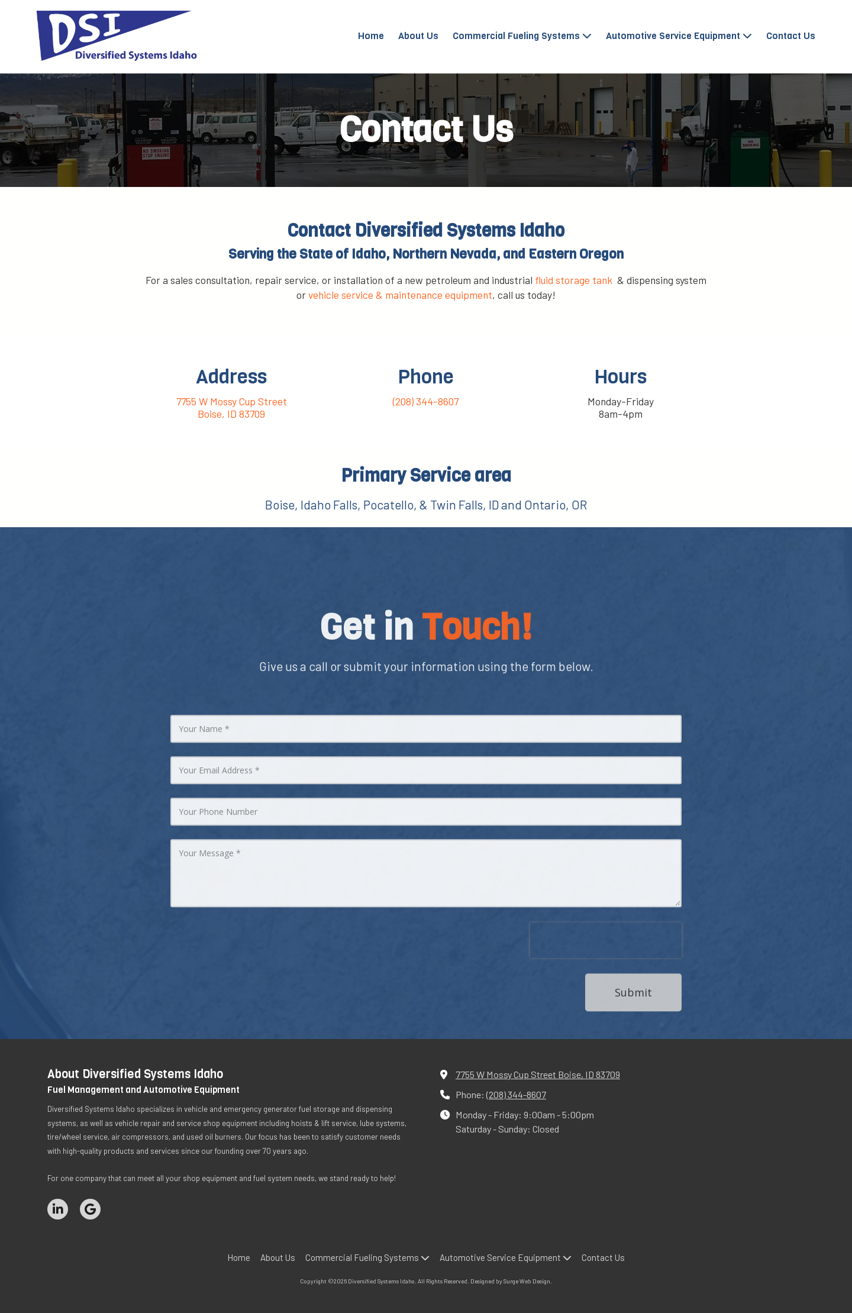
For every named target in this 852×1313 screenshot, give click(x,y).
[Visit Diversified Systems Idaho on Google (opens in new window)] (90, 1209)
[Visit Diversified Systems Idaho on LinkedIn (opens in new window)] (57, 1209)
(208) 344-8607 (516, 1094)
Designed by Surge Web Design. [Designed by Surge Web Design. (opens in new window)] (511, 1281)
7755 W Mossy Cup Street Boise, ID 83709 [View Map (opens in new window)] (538, 1074)
